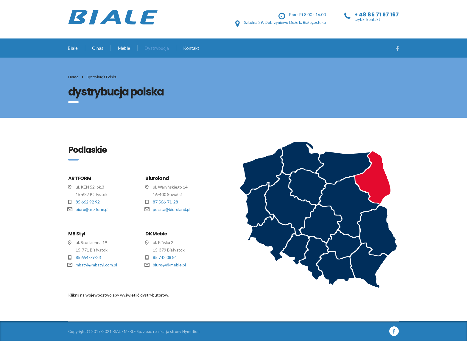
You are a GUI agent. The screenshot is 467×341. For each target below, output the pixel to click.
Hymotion (191, 331)
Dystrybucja (156, 48)
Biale (73, 48)
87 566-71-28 (165, 201)
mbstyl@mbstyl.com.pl (96, 264)
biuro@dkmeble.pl (169, 264)
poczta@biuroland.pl (171, 209)
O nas (97, 48)
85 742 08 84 (165, 257)
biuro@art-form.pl (92, 209)
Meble (124, 48)
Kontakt (191, 48)
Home (73, 77)
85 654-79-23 (88, 257)
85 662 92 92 (88, 201)
